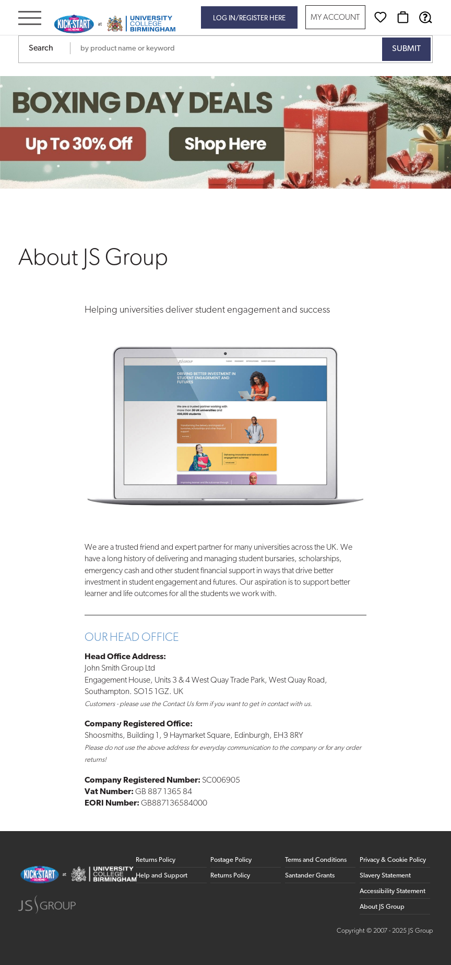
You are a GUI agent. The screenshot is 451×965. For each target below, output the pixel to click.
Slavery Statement (385, 875)
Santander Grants (310, 875)
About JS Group (382, 907)
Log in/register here (249, 18)
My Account (335, 18)
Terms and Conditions (316, 860)
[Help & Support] (425, 17)
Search (41, 48)
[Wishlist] (380, 17)
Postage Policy (231, 860)
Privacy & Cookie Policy (393, 860)
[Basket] (403, 17)
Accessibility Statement (392, 891)
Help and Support (161, 875)
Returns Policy (155, 860)
